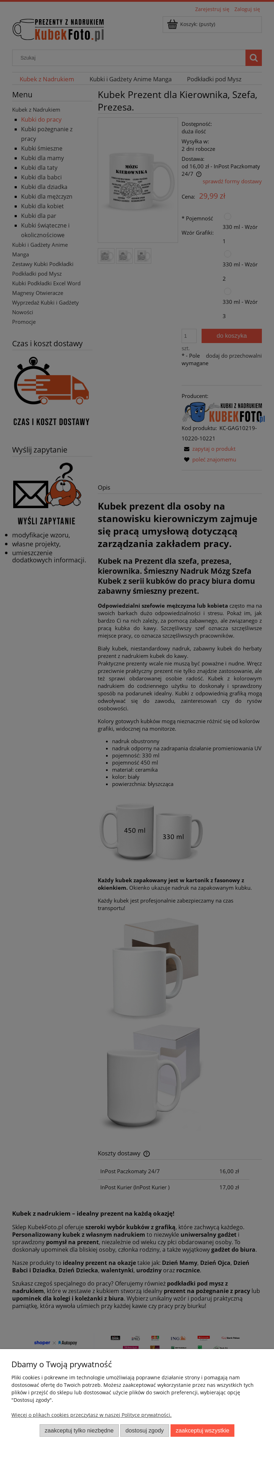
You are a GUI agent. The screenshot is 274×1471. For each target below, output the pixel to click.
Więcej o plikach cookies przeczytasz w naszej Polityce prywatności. (91, 1414)
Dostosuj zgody (145, 1430)
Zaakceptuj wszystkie (202, 1430)
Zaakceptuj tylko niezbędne (79, 1430)
